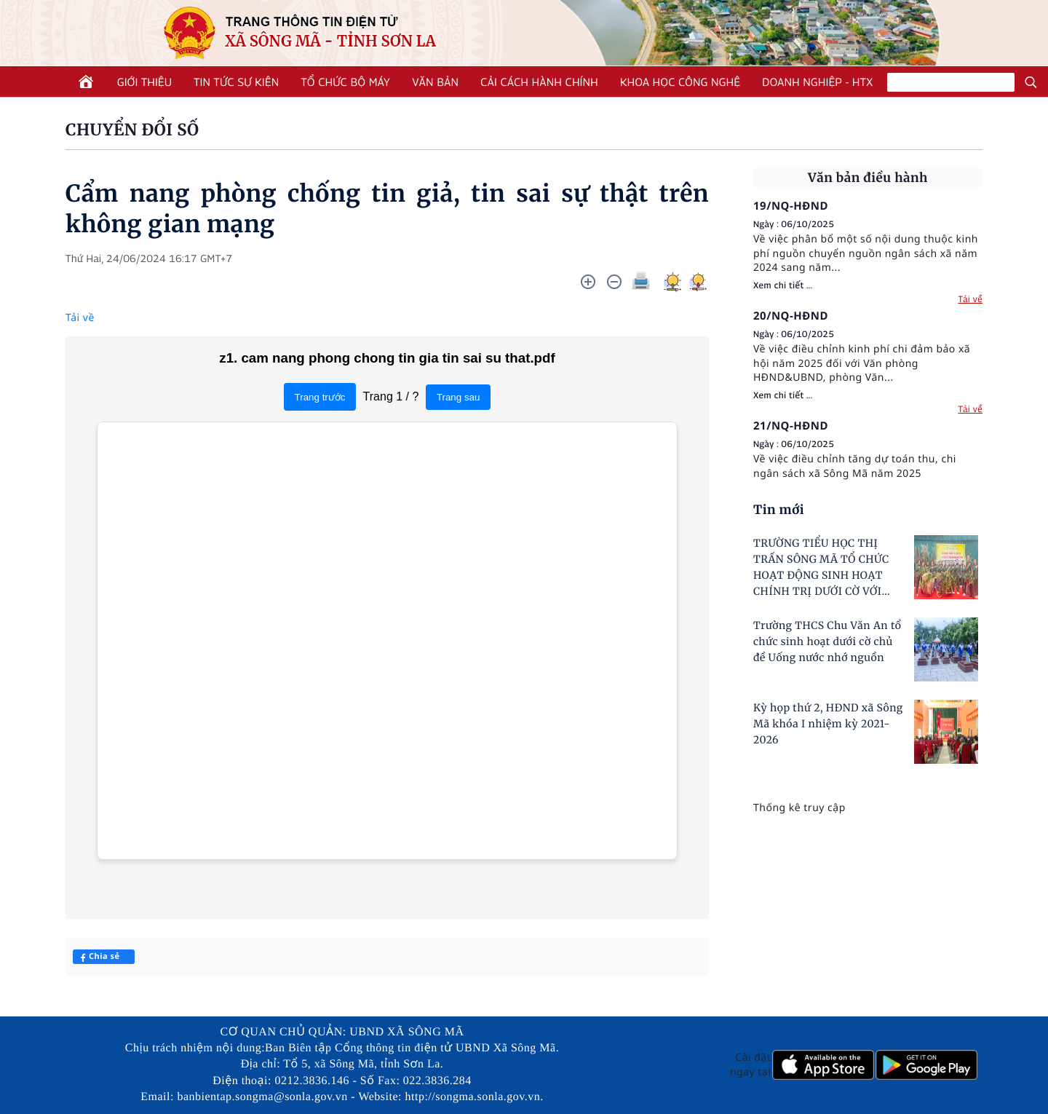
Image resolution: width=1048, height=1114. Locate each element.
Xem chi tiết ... (783, 285)
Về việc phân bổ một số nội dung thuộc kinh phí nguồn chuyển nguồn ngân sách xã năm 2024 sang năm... (865, 253)
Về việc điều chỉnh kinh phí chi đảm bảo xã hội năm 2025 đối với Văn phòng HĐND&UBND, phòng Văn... (861, 363)
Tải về (80, 318)
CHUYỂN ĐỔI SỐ (132, 130)
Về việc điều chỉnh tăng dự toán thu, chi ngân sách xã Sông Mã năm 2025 (854, 466)
